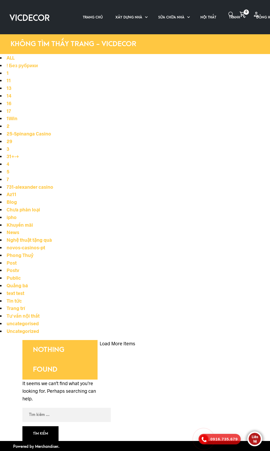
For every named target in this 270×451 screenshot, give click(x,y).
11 (9, 80)
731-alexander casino (30, 187)
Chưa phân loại (23, 209)
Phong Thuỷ (20, 255)
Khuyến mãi (20, 225)
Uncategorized (23, 331)
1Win (12, 118)
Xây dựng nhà (128, 17)
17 (9, 111)
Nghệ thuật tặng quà (29, 240)
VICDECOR (29, 18)
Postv (13, 270)
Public (14, 278)
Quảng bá (17, 285)
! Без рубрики (22, 65)
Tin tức (14, 301)
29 (9, 141)
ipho (12, 217)
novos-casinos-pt (26, 247)
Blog (12, 202)
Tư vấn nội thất (23, 316)
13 (9, 88)
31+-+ (13, 156)
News (13, 232)
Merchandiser (46, 446)
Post (12, 263)
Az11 (11, 194)
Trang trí (16, 308)
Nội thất (208, 17)
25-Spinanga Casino (29, 134)
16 (9, 103)
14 (9, 96)
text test (15, 293)
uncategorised (23, 323)
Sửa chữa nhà (171, 17)
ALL (11, 58)
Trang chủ (93, 17)
